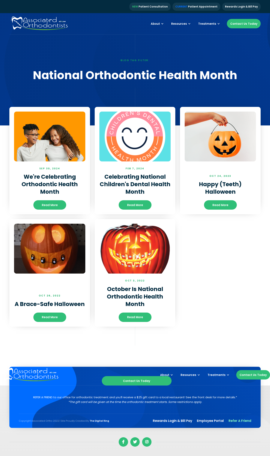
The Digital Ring (99, 420)
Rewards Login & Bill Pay (241, 6)
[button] (157, 23)
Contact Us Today (243, 24)
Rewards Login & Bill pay (172, 420)
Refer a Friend (240, 420)
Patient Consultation (150, 6)
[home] (39, 24)
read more (50, 205)
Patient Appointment (196, 6)
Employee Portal (210, 420)
